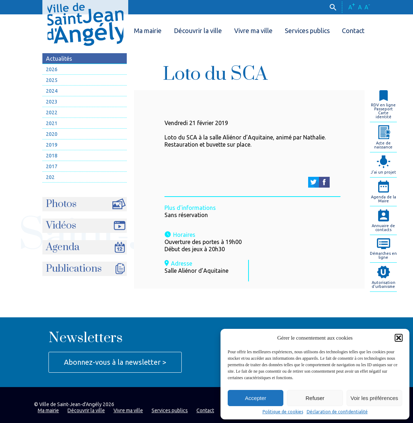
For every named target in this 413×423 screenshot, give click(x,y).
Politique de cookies (283, 412)
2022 (51, 112)
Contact (353, 30)
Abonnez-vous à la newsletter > (115, 362)
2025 (51, 80)
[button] (398, 337)
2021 (51, 123)
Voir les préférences (374, 398)
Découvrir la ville (198, 30)
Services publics (307, 30)
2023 (51, 101)
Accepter (255, 398)
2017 (51, 166)
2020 (51, 134)
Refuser (315, 398)
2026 (51, 69)
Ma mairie (148, 30)
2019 (51, 144)
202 (50, 177)
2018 (51, 155)
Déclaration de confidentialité (337, 412)
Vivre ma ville (253, 30)
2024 (51, 90)
